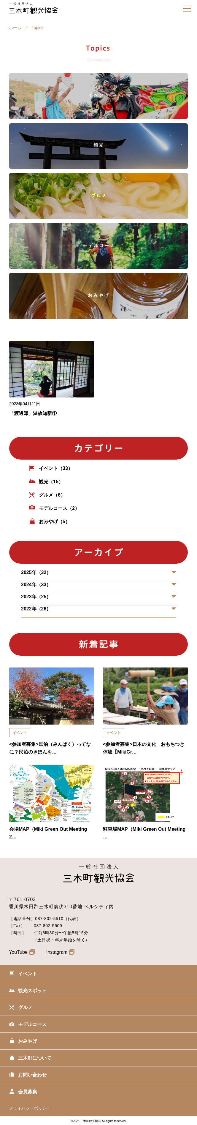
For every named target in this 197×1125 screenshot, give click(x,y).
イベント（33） (50, 468)
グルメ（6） (46, 495)
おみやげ (23, 1041)
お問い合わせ (28, 1075)
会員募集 (23, 1092)
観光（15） (45, 482)
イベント (23, 974)
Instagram (60, 952)
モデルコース (28, 1025)
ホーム (15, 27)
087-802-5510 (49, 918)
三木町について (30, 1058)
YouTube (22, 952)
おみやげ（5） (49, 522)
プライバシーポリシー (29, 1108)
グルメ (20, 1008)
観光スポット (28, 991)
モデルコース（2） (54, 508)
